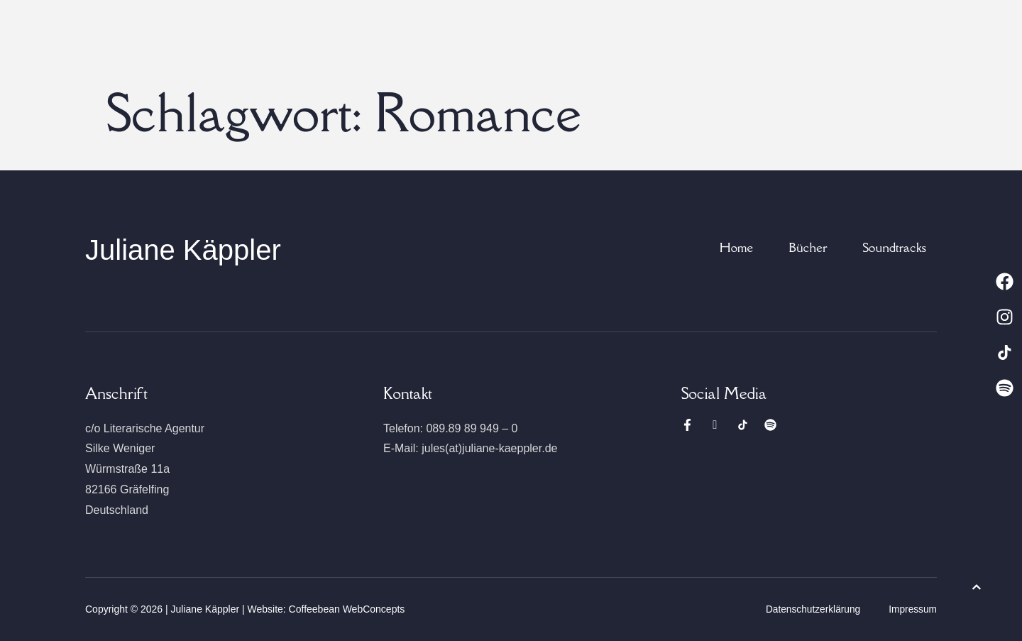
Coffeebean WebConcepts (347, 609)
